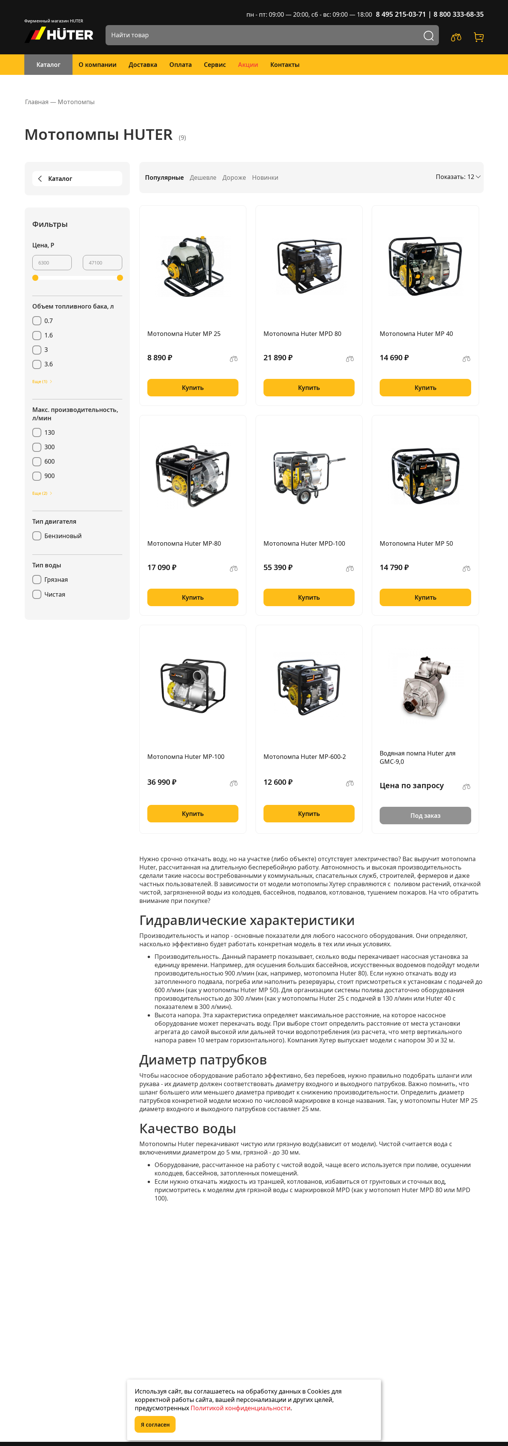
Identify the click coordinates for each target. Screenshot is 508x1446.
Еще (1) (42, 381)
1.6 (48, 335)
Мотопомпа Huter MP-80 (184, 543)
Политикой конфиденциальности (240, 1408)
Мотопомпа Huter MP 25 (184, 333)
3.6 (48, 364)
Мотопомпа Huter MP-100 (185, 756)
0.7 (48, 321)
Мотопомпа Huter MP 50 (416, 543)
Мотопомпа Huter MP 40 (416, 333)
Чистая (54, 594)
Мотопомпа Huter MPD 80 (302, 333)
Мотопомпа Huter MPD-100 (304, 543)
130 (49, 432)
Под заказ (425, 815)
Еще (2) (42, 493)
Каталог (48, 64)
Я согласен (155, 1424)
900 (49, 476)
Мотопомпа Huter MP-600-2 (304, 756)
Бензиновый (63, 536)
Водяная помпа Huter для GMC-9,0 (418, 757)
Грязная (56, 579)
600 (49, 461)
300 (49, 447)
